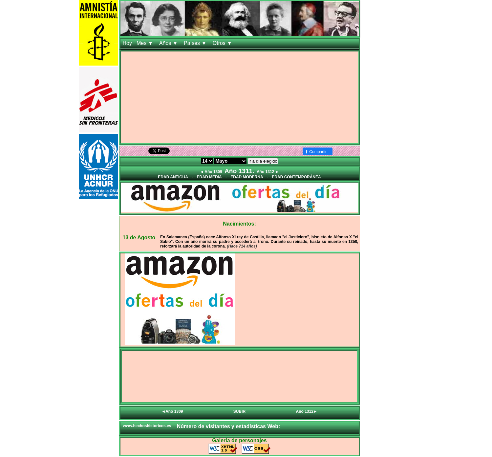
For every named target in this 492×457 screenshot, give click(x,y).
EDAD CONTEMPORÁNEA (296, 177)
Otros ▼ (223, 43)
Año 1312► (306, 411)
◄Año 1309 (172, 411)
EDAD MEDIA (209, 177)
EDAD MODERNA (246, 177)
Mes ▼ (146, 43)
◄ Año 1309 (211, 171)
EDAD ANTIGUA (173, 177)
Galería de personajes (239, 440)
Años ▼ (169, 43)
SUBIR (239, 411)
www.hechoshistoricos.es (147, 426)
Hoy (127, 43)
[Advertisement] (239, 97)
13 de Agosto (139, 237)
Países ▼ (196, 43)
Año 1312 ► (268, 171)
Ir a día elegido (262, 161)
